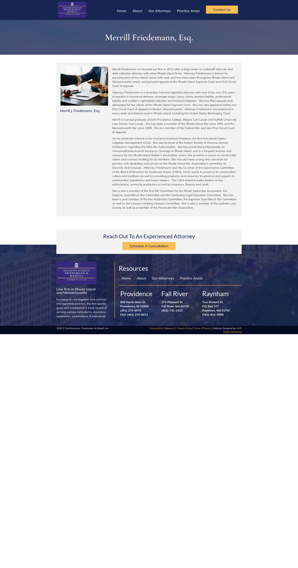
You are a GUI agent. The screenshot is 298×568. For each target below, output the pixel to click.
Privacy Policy (184, 328)
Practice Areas (188, 11)
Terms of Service (202, 328)
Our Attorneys (159, 11)
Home (121, 11)
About (137, 11)
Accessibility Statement (162, 328)
